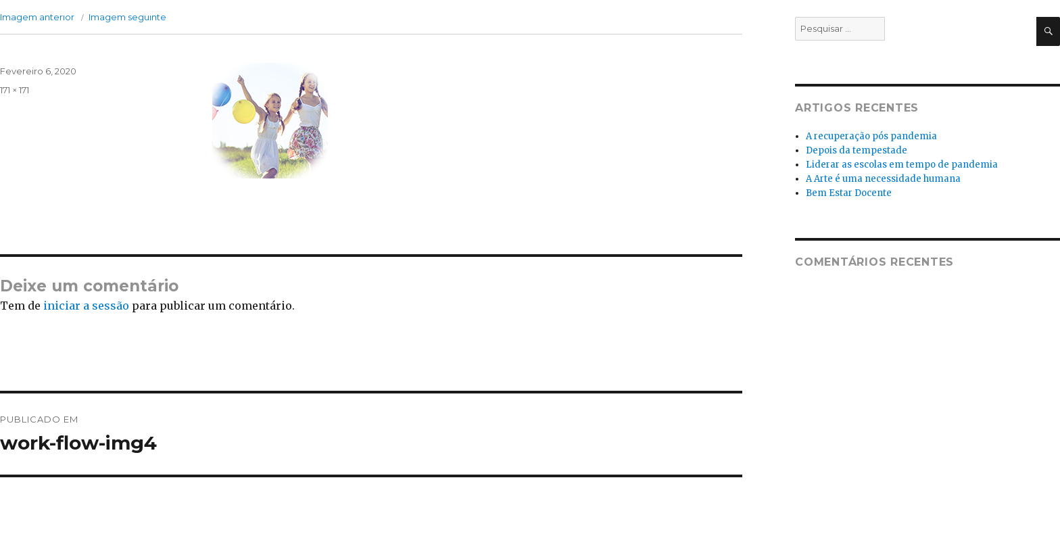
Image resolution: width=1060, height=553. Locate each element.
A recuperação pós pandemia (871, 136)
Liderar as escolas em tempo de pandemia (902, 164)
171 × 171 (14, 90)
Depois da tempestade (856, 150)
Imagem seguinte (127, 16)
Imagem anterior (37, 16)
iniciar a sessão (86, 305)
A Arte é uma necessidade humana (883, 179)
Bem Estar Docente (849, 193)
